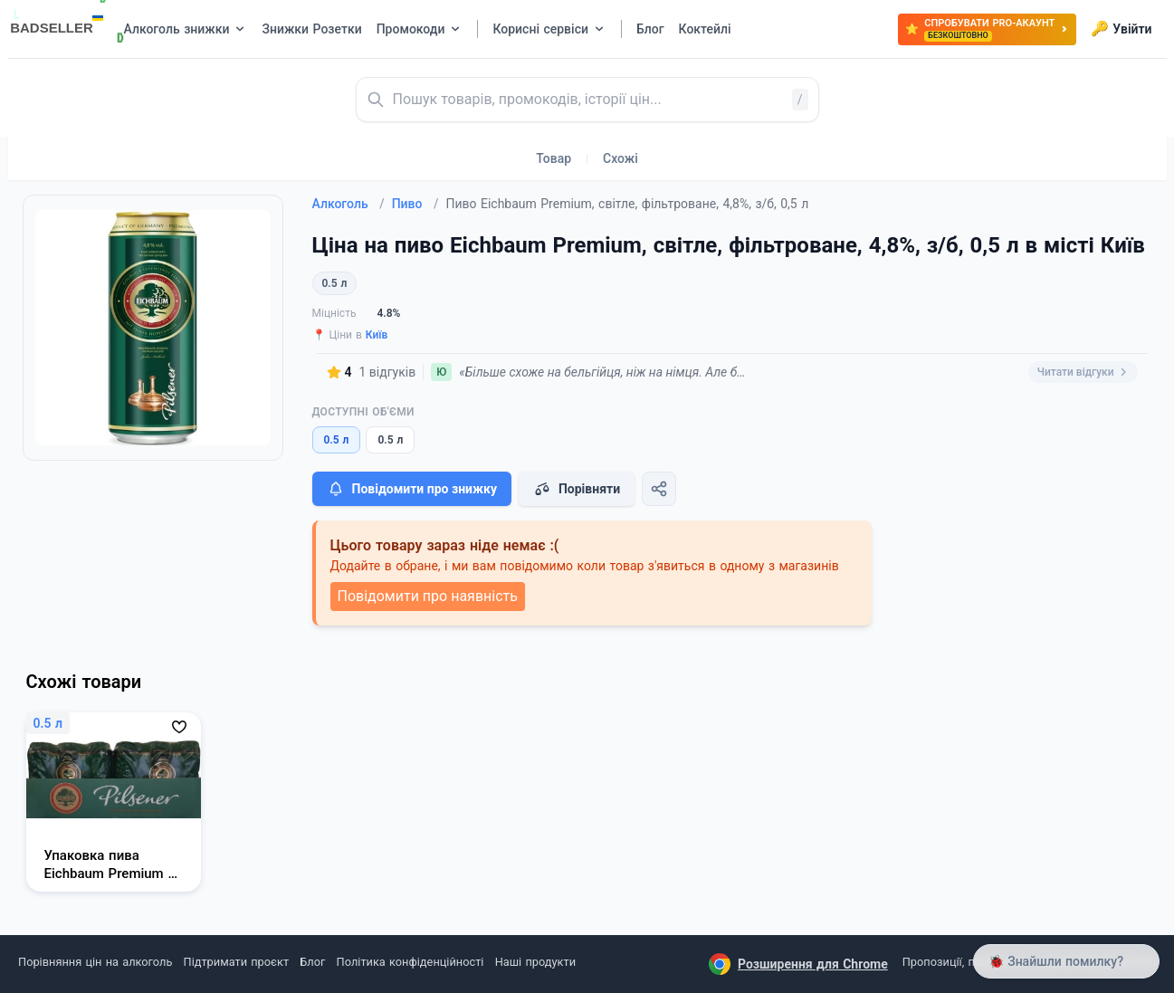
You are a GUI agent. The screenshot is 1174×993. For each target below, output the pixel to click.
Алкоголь (348, 203)
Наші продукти (535, 962)
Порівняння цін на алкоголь (95, 962)
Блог (312, 962)
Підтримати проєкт (236, 962)
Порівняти (576, 489)
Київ (377, 335)
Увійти (1121, 29)
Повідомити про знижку (412, 489)
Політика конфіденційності (410, 962)
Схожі (620, 158)
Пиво (415, 203)
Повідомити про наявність (428, 596)
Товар (553, 158)
